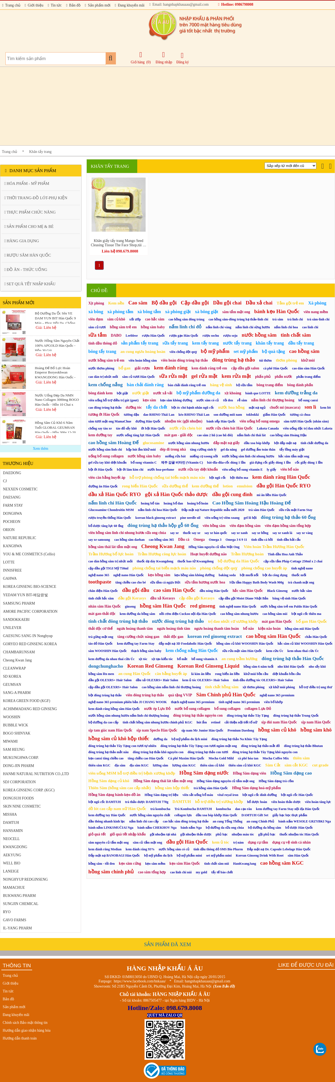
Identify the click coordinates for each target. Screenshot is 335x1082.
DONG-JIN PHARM (18, 766)
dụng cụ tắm (258, 842)
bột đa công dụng (275, 575)
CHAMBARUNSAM (19, 652)
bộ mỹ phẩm (215, 351)
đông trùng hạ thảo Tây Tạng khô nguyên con (265, 752)
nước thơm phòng (101, 368)
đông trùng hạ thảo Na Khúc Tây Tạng (239, 739)
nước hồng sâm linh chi (105, 449)
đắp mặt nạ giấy (226, 443)
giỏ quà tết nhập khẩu (128, 834)
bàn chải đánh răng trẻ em (187, 385)
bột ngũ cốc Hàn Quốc (297, 795)
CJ (5, 481)
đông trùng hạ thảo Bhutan (303, 746)
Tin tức (55, 5)
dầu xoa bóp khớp (257, 443)
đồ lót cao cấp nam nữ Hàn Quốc (117, 808)
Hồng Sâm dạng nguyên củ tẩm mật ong (225, 781)
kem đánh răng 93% (140, 849)
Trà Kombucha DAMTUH (193, 809)
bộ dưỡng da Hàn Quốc (238, 561)
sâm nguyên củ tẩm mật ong (108, 842)
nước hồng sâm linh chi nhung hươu (248, 456)
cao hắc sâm (154, 319)
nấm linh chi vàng (218, 327)
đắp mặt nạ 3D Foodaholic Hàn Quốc (185, 643)
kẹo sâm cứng (130, 863)
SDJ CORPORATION (19, 782)
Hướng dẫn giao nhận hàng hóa (27, 1030)
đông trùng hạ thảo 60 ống (288, 517)
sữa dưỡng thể (174, 486)
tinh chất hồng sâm (222, 687)
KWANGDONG (15, 847)
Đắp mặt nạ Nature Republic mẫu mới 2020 (213, 510)
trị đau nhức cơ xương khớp (233, 621)
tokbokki (252, 415)
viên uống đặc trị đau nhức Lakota (307, 428)
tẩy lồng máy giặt (291, 449)
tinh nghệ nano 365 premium (239, 702)
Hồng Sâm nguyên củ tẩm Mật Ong (214, 547)
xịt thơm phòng (253, 687)
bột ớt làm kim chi (130, 469)
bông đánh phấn (300, 385)
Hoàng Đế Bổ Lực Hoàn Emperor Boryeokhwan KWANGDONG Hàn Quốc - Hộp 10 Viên (55, 372)
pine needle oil (190, 518)
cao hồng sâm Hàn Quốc (273, 636)
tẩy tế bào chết (222, 872)
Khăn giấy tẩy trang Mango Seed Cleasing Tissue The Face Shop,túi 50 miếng (118, 243)
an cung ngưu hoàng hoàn (142, 351)
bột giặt (122, 393)
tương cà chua (300, 415)
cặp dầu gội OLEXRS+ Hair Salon (113, 687)
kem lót (325, 407)
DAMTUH (11, 823)
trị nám (238, 842)
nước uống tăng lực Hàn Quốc (138, 435)
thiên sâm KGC (99, 765)
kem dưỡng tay (100, 435)
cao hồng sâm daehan (129, 540)
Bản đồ (73, 5)
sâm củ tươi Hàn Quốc (138, 377)
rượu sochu (210, 335)
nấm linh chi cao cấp (144, 821)
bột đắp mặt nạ (285, 443)
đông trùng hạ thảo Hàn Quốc (293, 658)
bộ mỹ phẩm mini (189, 855)
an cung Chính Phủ (260, 821)
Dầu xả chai (259, 303)
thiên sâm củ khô (212, 765)
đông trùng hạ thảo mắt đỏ (260, 746)
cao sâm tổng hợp (152, 872)
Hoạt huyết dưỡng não (208, 554)
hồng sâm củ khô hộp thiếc (118, 738)
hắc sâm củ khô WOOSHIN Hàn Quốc (305, 643)
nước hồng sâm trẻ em (106, 360)
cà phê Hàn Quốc (275, 368)
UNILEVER (12, 628)
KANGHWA (12, 546)
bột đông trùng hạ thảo (105, 695)
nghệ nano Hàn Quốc (128, 575)
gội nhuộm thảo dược (196, 834)
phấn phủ (262, 377)
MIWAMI (10, 741)
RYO (7, 912)
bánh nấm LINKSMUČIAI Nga (110, 827)
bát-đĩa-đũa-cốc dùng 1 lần (226, 462)
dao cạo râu (243, 809)
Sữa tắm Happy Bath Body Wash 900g (256, 582)
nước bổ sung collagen (192, 709)
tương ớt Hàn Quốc (104, 414)
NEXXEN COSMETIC (20, 489)
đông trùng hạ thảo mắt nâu (108, 752)
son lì (310, 407)
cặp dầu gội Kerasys (197, 598)
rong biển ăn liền (227, 674)
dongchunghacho (105, 666)
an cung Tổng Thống (227, 821)
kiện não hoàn (269, 629)
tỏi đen (228, 400)
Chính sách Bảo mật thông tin (25, 1023)
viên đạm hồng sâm (245, 526)
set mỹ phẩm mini (219, 855)
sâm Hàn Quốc (298, 855)
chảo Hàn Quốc (316, 637)
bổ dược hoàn (257, 802)
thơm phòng (286, 360)
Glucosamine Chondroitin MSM (111, 510)
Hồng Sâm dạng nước (204, 773)
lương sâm (160, 765)
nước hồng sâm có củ (174, 849)
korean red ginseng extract (214, 636)
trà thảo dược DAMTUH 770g (146, 802)
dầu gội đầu (135, 590)
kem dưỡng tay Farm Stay (136, 643)
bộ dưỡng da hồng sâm (264, 827)
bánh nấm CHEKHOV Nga (157, 827)
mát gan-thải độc (102, 614)
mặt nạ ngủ (257, 407)
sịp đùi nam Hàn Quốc (279, 722)
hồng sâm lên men (101, 674)
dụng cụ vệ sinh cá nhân (291, 842)
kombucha (223, 809)
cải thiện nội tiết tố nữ (241, 722)
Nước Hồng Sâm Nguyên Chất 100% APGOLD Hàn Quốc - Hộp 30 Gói (57, 345)
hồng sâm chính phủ (111, 871)
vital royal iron (227, 795)
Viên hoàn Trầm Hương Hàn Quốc (274, 547)
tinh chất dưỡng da (314, 443)
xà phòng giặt (178, 311)
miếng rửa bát (175, 456)
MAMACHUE (14, 888)
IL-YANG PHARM (17, 928)
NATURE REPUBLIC (19, 538)
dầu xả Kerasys (162, 598)
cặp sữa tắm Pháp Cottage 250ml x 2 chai (293, 561)
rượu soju (230, 335)
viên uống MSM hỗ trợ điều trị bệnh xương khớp (131, 773)
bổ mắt (182, 659)
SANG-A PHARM (17, 693)
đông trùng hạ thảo (233, 360)
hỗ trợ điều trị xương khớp (219, 801)
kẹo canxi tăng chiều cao (105, 758)
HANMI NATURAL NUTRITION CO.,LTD (36, 774)
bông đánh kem (100, 393)
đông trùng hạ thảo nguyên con (198, 715)
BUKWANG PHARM (19, 896)
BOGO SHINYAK (17, 733)
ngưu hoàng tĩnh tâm (173, 629)
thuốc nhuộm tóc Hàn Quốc (299, 834)
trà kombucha (160, 809)
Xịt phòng (96, 303)
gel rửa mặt (204, 376)
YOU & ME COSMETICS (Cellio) (29, 554)
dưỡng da (160, 739)
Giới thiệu (34, 5)
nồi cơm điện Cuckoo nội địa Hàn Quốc (187, 614)
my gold (201, 872)
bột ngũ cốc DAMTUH (104, 802)
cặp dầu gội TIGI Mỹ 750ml (108, 568)
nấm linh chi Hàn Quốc (112, 503)
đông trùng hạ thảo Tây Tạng (248, 715)
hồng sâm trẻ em (123, 327)
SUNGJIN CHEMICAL (20, 904)
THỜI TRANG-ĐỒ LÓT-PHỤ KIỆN (35, 198)
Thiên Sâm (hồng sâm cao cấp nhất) (119, 788)
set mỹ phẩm (246, 351)
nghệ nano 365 (98, 575)
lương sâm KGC (184, 765)
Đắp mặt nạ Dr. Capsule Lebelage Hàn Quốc (279, 849)
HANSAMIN (13, 831)
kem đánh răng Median (105, 849)
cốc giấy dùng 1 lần (309, 462)
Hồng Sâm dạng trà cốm (276, 781)
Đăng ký (182, 58)
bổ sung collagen (227, 709)
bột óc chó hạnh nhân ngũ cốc (192, 407)
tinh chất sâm (296, 335)
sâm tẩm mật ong (236, 312)
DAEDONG (12, 473)
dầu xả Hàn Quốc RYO (114, 494)
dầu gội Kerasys (132, 598)
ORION (9, 530)
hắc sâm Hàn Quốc (248, 591)
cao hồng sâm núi (275, 614)
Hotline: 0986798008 (235, 4)
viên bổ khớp (273, 702)
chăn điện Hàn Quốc (103, 591)
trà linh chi (295, 319)
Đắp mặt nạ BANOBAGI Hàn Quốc (114, 855)
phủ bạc (222, 834)
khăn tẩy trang (270, 343)
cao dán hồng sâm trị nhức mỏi (110, 561)
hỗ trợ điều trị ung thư (315, 687)
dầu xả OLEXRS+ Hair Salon (157, 680)
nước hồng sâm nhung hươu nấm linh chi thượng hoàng (128, 715)
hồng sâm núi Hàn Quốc (302, 629)
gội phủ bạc (266, 834)
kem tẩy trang (205, 343)
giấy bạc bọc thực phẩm (289, 815)
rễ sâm (242, 400)
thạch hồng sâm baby (146, 651)
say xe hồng (260, 533)
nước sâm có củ (207, 400)
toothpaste (99, 582)
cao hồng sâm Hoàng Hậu (288, 435)
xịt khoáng (233, 393)
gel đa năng (229, 449)
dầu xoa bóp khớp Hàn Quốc (216, 815)
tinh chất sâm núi (216, 863)
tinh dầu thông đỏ (102, 343)
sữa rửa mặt (173, 376)
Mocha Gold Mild (221, 758)
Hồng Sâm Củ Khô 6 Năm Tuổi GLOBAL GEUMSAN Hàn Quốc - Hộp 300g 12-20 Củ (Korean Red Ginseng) (55, 427)
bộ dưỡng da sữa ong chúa (225, 827)
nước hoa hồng (231, 407)
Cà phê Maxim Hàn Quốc (186, 758)
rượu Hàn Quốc (153, 335)
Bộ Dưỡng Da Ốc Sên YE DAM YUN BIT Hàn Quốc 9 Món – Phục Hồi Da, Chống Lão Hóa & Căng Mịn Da (55, 317)
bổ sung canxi (308, 400)
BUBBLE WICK (15, 725)
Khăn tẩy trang (40, 152)
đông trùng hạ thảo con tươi (207, 752)
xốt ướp (135, 319)
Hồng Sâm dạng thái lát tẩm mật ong (163, 781)
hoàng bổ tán (150, 503)
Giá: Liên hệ (46, 327)
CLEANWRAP (14, 668)
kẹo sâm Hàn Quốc (184, 863)
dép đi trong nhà (173, 449)
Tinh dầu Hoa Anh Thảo (285, 554)
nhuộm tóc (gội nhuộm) (183, 421)
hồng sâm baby (153, 327)
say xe (174, 533)
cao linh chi (310, 327)
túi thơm (265, 360)
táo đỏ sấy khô (126, 428)
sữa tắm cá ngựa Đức (165, 582)
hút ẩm (202, 722)
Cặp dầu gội (195, 303)
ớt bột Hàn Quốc (153, 428)
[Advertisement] (162, 106)
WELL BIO (11, 863)
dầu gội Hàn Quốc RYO (284, 485)
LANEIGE (11, 871)
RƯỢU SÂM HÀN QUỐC (27, 255)
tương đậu (131, 415)
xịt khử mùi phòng (282, 687)
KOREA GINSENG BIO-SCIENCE (29, 587)
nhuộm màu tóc (243, 834)
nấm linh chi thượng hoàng (272, 400)
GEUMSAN (12, 685)
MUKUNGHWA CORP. (21, 758)
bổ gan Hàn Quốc (311, 621)
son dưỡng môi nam (227, 415)
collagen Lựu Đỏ (258, 709)
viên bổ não (289, 469)
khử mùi (308, 360)
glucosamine (153, 443)
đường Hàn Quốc (147, 421)
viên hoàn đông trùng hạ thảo (184, 360)
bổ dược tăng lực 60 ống (105, 526)
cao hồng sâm (304, 351)
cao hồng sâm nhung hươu (239, 614)
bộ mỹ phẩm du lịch (158, 855)
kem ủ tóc (220, 842)
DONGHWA (12, 514)
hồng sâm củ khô (277, 730)
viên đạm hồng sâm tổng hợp (288, 526)
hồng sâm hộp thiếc (172, 788)
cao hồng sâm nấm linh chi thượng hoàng (171, 687)
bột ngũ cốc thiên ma (306, 614)
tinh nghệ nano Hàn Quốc (237, 606)
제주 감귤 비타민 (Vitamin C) (182, 462)
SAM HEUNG (14, 749)
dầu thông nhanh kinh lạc (106, 821)
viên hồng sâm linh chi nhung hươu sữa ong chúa (127, 533)
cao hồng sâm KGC (282, 863)
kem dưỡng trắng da (296, 392)
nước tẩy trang (237, 343)
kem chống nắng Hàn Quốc (192, 650)
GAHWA (10, 578)
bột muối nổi (249, 575)
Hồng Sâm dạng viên (249, 773)
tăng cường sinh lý (203, 449)
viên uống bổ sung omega (260, 421)
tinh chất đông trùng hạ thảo (118, 621)
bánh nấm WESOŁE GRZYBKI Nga (304, 821)
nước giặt (140, 393)
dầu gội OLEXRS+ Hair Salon (110, 680)
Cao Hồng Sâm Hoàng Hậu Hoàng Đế (251, 503)
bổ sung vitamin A (204, 659)
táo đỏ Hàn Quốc (100, 643)
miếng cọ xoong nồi (204, 456)
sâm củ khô (116, 319)
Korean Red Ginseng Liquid (208, 666)
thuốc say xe (191, 533)
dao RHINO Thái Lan (158, 415)
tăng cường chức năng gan (138, 637)
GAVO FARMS (14, 920)
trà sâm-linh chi (318, 319)
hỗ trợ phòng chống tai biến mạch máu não (167, 477)
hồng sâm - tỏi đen (101, 863)
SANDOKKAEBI (16, 620)
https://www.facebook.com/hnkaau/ (140, 981)
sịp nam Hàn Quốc (316, 722)
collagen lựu (183, 815)
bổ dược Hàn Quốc (299, 827)
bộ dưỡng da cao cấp (103, 722)
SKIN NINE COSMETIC (22, 806)
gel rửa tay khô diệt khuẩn (107, 462)
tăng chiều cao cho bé (130, 582)
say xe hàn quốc (216, 533)
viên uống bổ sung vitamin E (242, 469)
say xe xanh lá (282, 533)
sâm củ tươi (97, 327)
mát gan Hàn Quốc (277, 621)
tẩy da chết (156, 407)
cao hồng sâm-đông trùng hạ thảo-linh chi (238, 319)
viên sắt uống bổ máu (197, 795)
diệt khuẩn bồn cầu (287, 674)
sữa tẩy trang (175, 343)
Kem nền (116, 303)
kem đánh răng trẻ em (209, 368)
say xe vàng (304, 533)
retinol (215, 722)
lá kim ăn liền (201, 674)
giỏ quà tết (97, 834)
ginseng (130, 606)
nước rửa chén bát (185, 428)
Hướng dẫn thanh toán (20, 1038)
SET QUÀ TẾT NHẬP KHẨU (30, 284)
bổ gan (124, 368)
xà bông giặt (206, 311)
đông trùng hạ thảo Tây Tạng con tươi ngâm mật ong (198, 746)
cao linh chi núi (181, 872)
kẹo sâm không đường (176, 400)
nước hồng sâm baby (144, 456)
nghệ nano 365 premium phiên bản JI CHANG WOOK (127, 702)
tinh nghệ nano (302, 568)
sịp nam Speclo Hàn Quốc (156, 730)
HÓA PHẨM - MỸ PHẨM (26, 183)
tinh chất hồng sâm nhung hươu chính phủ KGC (157, 722)
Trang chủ (11, 5)
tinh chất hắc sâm (101, 598)
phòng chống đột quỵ (218, 568)
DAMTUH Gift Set (255, 815)
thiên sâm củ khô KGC (245, 765)
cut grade (320, 765)
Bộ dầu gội (164, 303)
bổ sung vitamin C (144, 462)
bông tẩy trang (102, 351)
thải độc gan (173, 637)
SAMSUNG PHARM (19, 603)
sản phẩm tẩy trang (139, 343)
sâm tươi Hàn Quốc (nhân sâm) (306, 421)
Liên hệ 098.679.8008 (120, 251)
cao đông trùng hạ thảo (105, 407)
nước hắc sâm (302, 591)
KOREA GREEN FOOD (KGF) (26, 701)
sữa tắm (97, 335)
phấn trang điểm (308, 377)
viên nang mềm (316, 312)
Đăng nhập (164, 57)
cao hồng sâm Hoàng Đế (113, 442)
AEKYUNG (12, 855)
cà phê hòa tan (248, 758)
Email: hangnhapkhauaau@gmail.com (179, 4)
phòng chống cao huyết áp (264, 568)
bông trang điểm (270, 385)
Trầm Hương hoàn (247, 554)
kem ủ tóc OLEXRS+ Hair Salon (205, 680)
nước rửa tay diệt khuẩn (198, 469)
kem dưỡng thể (205, 486)
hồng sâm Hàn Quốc (163, 606)
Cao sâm (137, 303)
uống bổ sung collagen (105, 456)
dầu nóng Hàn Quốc (214, 591)
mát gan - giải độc (178, 435)
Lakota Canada (268, 428)
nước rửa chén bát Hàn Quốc (229, 428)
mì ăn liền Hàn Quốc (272, 495)
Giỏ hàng (138, 62)
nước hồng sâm (259, 335)
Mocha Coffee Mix (276, 758)
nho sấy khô (317, 666)
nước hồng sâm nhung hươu (188, 443)
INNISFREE (12, 570)
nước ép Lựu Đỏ (157, 709)
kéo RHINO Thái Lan (194, 415)
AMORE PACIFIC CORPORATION (30, 611)
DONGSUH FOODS (18, 798)
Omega (199, 539)
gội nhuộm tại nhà (163, 834)
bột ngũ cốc (217, 478)
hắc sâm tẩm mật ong (294, 456)
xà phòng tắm (120, 311)
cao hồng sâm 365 (161, 540)
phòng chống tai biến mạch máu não (164, 568)
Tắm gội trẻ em (290, 303)
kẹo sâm (149, 400)
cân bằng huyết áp (171, 673)
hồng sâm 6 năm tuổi (258, 666)
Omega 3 (215, 540)
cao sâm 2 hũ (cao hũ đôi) (215, 435)
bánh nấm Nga (191, 827)
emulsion (244, 486)
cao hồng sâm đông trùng (187, 319)
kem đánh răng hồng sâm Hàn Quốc (114, 709)
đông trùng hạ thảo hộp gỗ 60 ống (163, 525)
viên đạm (95, 319)
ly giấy (271, 469)
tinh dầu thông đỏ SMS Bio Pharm (218, 849)
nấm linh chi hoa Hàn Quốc (157, 510)
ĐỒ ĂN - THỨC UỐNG (25, 269)
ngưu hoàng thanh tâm (135, 629)
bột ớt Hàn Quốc (100, 469)
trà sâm (277, 319)
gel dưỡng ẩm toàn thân (258, 449)
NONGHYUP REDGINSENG (25, 879)
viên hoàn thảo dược (286, 802)
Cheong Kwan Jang (17, 660)
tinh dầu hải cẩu (288, 540)
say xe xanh (239, 533)
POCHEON (11, 522)
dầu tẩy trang (301, 343)
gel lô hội (250, 518)
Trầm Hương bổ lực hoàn (110, 554)
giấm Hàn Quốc (274, 415)
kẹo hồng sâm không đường (195, 575)
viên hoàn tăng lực (318, 802)
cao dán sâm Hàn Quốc (308, 368)
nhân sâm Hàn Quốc (104, 606)
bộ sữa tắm (244, 385)
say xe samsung (99, 540)
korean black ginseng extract (155, 518)
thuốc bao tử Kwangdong (195, 561)
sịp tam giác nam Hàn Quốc (110, 730)
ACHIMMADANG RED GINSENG (30, 709)
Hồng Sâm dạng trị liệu (161, 795)
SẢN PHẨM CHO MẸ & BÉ (28, 226)
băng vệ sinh (221, 385)
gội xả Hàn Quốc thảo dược (176, 494)
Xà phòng (317, 303)
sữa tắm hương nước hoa (205, 582)
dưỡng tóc (134, 407)
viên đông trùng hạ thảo (145, 695)
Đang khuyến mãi (130, 5)
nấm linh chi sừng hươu (253, 327)
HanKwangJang (244, 863)
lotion (228, 486)
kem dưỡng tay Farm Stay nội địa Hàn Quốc (288, 809)
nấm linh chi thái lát (251, 435)
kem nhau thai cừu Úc (303, 651)
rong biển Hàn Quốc (140, 486)
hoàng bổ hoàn (197, 503)
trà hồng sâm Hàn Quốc (211, 788)
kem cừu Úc (274, 651)
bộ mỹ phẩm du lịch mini (189, 739)
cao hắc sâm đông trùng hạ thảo (186, 821)
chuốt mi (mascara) (285, 407)
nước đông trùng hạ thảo (178, 621)
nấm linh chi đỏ (185, 326)
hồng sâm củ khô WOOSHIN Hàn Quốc (244, 643)
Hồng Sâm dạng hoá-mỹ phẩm (256, 788)
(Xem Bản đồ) (224, 986)
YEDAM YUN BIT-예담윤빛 (25, 595)
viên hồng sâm (214, 526)
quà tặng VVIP (180, 695)
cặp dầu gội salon (245, 368)
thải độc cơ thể (100, 629)
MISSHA (10, 814)
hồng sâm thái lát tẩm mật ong (112, 547)
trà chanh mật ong (301, 582)
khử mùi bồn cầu (256, 674)
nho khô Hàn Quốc (290, 666)
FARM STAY (13, 505)
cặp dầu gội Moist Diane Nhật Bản (243, 598)
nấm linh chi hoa (286, 327)
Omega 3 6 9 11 (236, 540)
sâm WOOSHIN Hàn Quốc (107, 651)
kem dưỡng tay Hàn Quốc (107, 815)
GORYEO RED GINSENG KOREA (30, 644)
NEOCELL (11, 839)
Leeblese (132, 335)
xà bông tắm (149, 311)
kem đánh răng (170, 367)
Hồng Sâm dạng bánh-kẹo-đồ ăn (114, 795)
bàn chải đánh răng (145, 384)
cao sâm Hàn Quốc (174, 590)
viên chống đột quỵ (183, 352)
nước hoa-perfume (161, 469)
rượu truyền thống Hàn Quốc (109, 518)
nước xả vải (162, 393)
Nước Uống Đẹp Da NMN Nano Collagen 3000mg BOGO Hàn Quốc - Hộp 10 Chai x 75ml (57, 399)
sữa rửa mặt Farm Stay (295, 510)
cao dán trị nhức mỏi (103, 377)
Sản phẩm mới (97, 5)
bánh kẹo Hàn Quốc (276, 311)
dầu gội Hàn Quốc (187, 842)
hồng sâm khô (316, 730)
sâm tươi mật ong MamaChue (109, 421)
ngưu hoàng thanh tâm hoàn (216, 629)
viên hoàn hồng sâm (143, 360)
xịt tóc (143, 659)
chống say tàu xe (100, 428)
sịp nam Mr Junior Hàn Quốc (202, 730)
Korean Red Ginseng (150, 666)
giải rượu (142, 368)
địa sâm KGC (139, 765)
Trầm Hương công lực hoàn (162, 554)
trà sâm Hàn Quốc (262, 510)
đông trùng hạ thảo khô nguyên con (158, 752)
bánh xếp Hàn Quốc (220, 421)
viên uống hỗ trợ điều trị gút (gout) (113, 400)
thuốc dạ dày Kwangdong (155, 561)
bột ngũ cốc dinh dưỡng (259, 795)
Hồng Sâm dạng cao (291, 773)
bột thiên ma (239, 478)
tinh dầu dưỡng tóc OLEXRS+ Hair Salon (263, 680)
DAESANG (12, 497)
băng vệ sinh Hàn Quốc (289, 598)
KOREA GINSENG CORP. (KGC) (29, 790)
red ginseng (202, 606)
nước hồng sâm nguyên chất (150, 815)
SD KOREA (12, 676)
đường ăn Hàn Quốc (103, 486)
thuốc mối (299, 575)
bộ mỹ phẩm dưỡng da (198, 392)
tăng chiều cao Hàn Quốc (146, 758)
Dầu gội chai (227, 303)
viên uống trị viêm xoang (222, 518)
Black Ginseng (277, 591)
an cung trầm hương (239, 659)
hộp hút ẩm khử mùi (141, 449)
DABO (116, 335)
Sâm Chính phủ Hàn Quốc (226, 694)
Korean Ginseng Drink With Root (260, 855)
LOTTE (9, 562)
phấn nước (283, 377)
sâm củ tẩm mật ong (147, 842)
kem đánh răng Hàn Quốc (281, 477)
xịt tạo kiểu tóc (162, 659)
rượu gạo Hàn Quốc (183, 335)
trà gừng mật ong (100, 637)
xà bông (95, 311)
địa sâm (120, 765)
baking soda (227, 575)
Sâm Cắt (272, 765)
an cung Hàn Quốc (134, 673)
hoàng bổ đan (173, 503)
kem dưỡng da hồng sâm (137, 614)
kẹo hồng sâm (159, 575)
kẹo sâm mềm (155, 863)
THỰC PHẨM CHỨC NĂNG (30, 212)
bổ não (248, 629)
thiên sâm (301, 758)
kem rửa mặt (236, 376)
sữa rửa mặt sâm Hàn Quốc (242, 651)
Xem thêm (40, 449)
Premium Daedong (240, 730)
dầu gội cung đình (232, 494)
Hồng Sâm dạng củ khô (108, 781)
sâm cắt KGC (296, 765)
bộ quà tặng (273, 351)
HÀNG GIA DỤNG (21, 241)
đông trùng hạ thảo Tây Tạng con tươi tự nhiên (122, 746)
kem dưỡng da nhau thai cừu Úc (111, 659)
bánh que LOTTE (258, 393)
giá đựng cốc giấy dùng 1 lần (270, 462)
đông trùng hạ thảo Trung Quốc (296, 715)
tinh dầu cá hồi (262, 540)
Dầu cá (183, 539)
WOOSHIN (11, 717)
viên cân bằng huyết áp (106, 478)
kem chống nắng (105, 384)
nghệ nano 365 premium (277, 695)
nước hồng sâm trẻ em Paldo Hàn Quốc (288, 606)
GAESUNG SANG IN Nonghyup (28, 636)
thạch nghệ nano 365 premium (193, 702)
